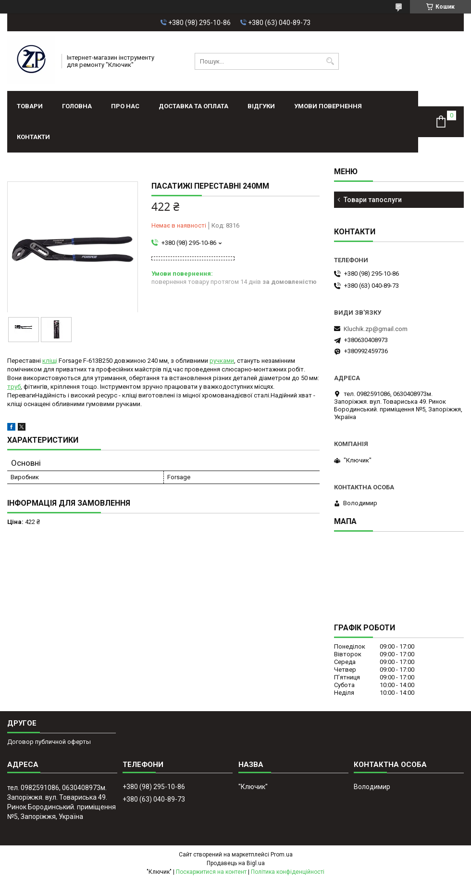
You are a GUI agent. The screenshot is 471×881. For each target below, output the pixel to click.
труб (14, 386)
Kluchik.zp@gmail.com (376, 328)
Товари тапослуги (373, 200)
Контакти (33, 136)
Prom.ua (282, 854)
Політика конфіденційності (287, 871)
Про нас (125, 106)
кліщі (49, 360)
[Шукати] (330, 61)
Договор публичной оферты (49, 741)
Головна (77, 106)
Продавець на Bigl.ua (236, 863)
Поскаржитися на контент (211, 871)
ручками (222, 360)
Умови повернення (328, 106)
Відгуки (261, 106)
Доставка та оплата (193, 106)
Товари (30, 106)
